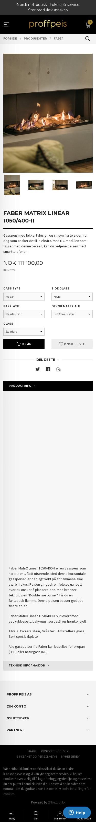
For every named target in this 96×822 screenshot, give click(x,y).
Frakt (32, 751)
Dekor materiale (65, 306)
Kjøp (24, 344)
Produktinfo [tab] (20, 386)
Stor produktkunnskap (48, 10)
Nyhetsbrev (70, 756)
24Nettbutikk (56, 802)
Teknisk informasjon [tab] (27, 665)
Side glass (60, 288)
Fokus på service (64, 4)
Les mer (49, 789)
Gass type (11, 288)
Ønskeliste (72, 344)
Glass (8, 323)
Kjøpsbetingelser (55, 751)
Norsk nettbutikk (32, 4)
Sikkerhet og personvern (37, 756)
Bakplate (11, 306)
